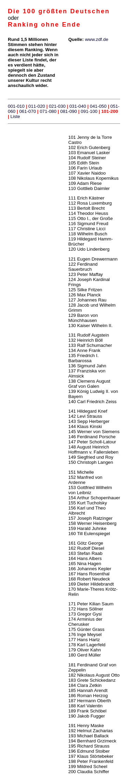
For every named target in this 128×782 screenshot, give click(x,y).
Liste (15, 116)
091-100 (89, 111)
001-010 (16, 106)
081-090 (68, 111)
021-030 (56, 106)
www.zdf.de (96, 39)
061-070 (27, 111)
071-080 (48, 111)
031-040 (77, 106)
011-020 (36, 106)
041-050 (98, 106)
